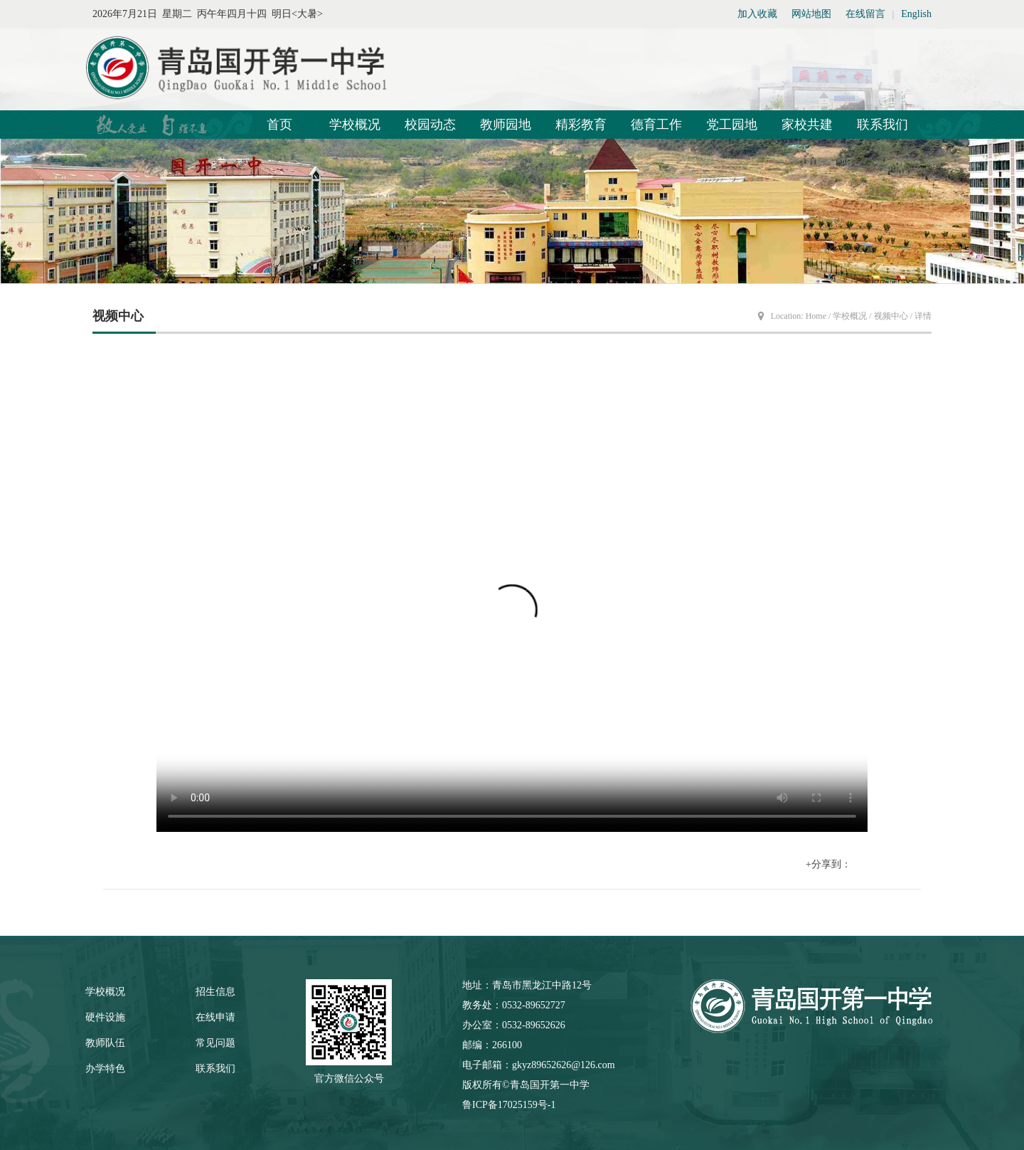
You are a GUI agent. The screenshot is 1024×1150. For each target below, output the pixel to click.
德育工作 (656, 124)
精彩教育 (581, 124)
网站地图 (811, 14)
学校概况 (354, 124)
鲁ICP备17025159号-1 (508, 1104)
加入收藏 (757, 14)
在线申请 (215, 1017)
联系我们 (882, 124)
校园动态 (430, 124)
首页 (279, 124)
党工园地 (731, 124)
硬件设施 (105, 1017)
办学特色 (105, 1068)
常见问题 (215, 1043)
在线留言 (865, 14)
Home (816, 316)
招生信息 (215, 991)
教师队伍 (105, 1043)
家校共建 (807, 124)
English (916, 14)
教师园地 (505, 124)
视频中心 (891, 316)
